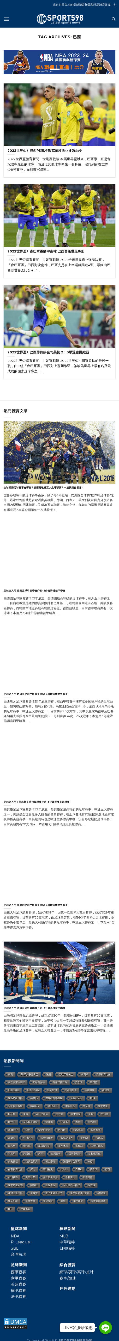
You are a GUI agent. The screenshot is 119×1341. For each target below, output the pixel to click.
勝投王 (11, 1122)
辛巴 (90, 1161)
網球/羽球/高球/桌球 (77, 1272)
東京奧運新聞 (15, 1185)
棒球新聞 (68, 1228)
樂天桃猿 (13, 1201)
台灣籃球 (18, 1254)
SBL (14, 1248)
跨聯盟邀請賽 (15, 1193)
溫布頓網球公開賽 (79, 1193)
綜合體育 (68, 1265)
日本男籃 (88, 1177)
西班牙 (105, 1090)
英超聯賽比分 (60, 1082)
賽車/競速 (68, 1278)
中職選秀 (28, 1137)
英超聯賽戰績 (30, 1122)
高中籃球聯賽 (98, 1201)
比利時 (64, 1169)
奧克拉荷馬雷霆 (54, 1098)
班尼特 (93, 1082)
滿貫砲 (26, 1153)
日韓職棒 (67, 1248)
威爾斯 (84, 1074)
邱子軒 (11, 1114)
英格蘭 (84, 1137)
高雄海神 (30, 1201)
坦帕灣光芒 (39, 1082)
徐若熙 (34, 1098)
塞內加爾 (52, 1090)
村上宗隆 (50, 1161)
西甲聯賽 (18, 1272)
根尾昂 (99, 1137)
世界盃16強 (33, 1090)
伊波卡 (64, 1122)
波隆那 (49, 1122)
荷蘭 (10, 1074)
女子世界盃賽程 (71, 1185)
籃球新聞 (19, 1228)
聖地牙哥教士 (66, 1074)
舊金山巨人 (76, 1098)
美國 (25, 1114)
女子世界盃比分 (54, 1193)
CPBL (79, 1169)
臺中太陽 (76, 1114)
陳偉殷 (34, 1185)
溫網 (28, 1130)
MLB (64, 1236)
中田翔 (104, 1114)
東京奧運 (103, 1106)
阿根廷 (61, 1130)
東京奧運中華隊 (16, 1082)
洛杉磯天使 (95, 1153)
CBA (92, 1098)
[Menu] (6, 19)
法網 (48, 1074)
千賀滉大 (70, 1177)
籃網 (63, 1201)
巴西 (107, 1169)
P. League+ (21, 1242)
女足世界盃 (44, 1130)
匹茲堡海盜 (42, 1114)
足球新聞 (19, 1265)
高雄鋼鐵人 (71, 1090)
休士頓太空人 (50, 1177)
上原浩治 (50, 1185)
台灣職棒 (56, 1153)
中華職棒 (89, 1090)
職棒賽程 (96, 1130)
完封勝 (59, 1114)
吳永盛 (78, 1082)
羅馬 (40, 1153)
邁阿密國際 (75, 1153)
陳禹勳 (92, 1122)
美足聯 (86, 1106)
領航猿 (79, 1145)
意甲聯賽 (18, 1278)
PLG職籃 (78, 1130)
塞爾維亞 (13, 1130)
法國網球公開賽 (71, 1161)
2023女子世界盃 (29, 1074)
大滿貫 (34, 1193)
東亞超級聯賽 (15, 1098)
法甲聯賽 (18, 1296)
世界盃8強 (13, 1090)
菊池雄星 (30, 1177)
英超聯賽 (18, 1284)
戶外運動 (68, 1288)
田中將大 (78, 1201)
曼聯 (91, 1114)
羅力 (32, 1169)
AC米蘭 (101, 1193)
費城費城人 (67, 1137)
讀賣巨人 (35, 1106)
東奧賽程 (13, 1161)
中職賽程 (70, 1106)
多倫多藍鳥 (97, 1145)
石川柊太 (48, 1169)
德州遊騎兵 (32, 1161)
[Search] (113, 19)
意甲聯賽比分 (103, 1074)
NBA (15, 1236)
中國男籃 (25, 1209)
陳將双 (11, 1153)
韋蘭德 (11, 1137)
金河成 (26, 1145)
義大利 (11, 1145)
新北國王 (53, 1106)
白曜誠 (91, 1185)
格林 (78, 1122)
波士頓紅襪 (47, 1137)
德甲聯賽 (18, 1290)
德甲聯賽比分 (15, 1169)
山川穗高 (13, 1177)
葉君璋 (93, 1169)
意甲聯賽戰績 (15, 1106)
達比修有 (48, 1201)
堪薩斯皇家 (44, 1145)
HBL (10, 1209)
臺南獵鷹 (63, 1145)
